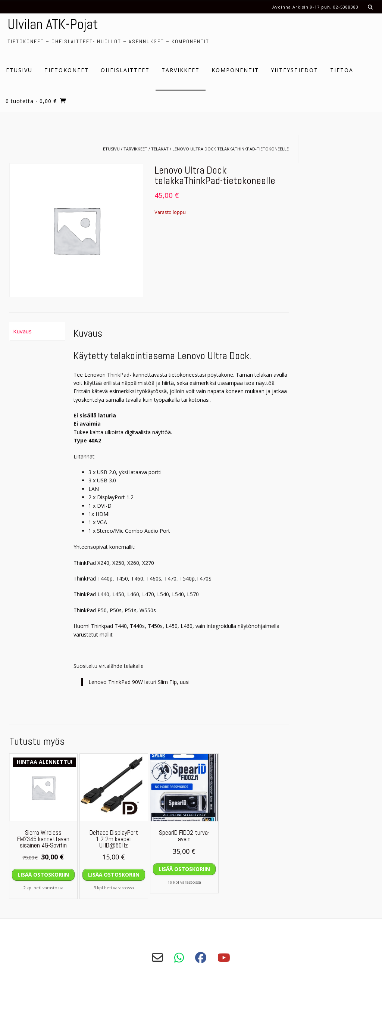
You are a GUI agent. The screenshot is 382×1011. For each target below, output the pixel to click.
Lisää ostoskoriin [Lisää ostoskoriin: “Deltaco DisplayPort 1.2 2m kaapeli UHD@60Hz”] (114, 874)
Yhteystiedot (294, 70)
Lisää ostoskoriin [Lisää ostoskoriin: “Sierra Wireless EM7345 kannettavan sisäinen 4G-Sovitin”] (43, 874)
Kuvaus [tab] (22, 331)
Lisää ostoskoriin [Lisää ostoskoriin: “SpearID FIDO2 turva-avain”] (184, 868)
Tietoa (341, 70)
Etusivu (19, 70)
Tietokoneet (66, 70)
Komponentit (235, 70)
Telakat (160, 149)
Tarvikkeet (181, 70)
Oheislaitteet (125, 70)
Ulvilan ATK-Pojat (52, 24)
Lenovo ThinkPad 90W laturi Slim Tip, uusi (139, 681)
